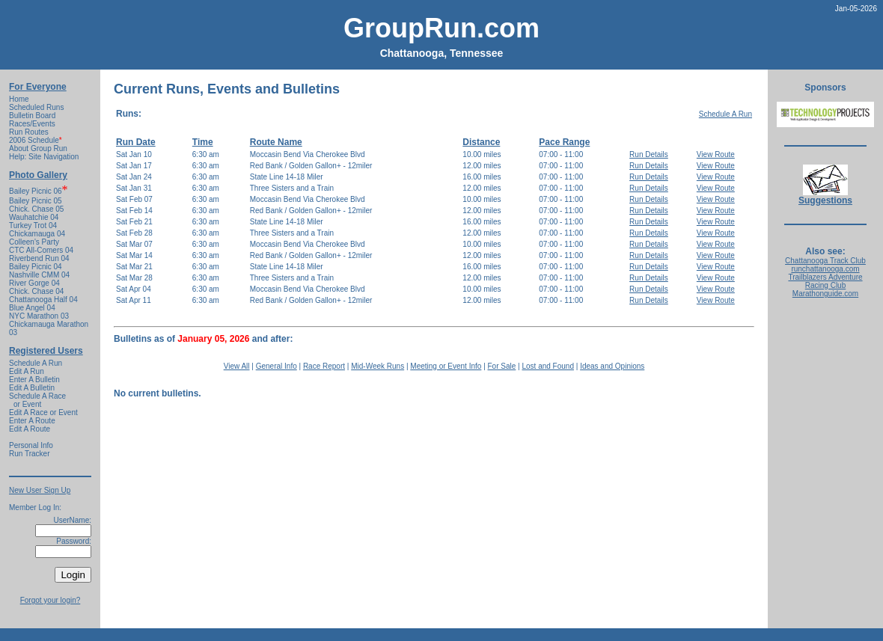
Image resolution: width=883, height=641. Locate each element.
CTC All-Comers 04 (41, 250)
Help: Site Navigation (44, 157)
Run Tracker (29, 454)
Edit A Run (26, 371)
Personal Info (31, 445)
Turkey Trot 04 (33, 225)
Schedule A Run (35, 363)
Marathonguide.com (825, 293)
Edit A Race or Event (43, 412)
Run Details (648, 154)
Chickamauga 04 (37, 234)
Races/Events (32, 124)
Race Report (324, 366)
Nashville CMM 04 (39, 275)
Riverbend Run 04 (39, 258)
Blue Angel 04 (32, 308)
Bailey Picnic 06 (35, 191)
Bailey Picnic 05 (35, 201)
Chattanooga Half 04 (43, 299)
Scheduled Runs (36, 107)
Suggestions (825, 196)
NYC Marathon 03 (39, 316)
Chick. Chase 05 (36, 209)
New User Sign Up (39, 490)
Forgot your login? (50, 600)
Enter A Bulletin (34, 379)
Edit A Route (29, 429)
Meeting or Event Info (445, 366)
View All (237, 366)
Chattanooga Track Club (825, 261)
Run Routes (29, 132)
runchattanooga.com (825, 269)
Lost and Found (548, 366)
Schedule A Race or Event (37, 400)
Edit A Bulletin (32, 388)
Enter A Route (32, 421)
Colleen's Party (34, 242)
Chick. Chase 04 (36, 291)
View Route (716, 154)
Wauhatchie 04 (33, 217)
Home (19, 99)
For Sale (502, 366)
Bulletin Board (32, 115)
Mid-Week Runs (377, 366)
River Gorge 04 (34, 283)
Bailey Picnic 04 (35, 267)
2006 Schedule (35, 140)
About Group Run (38, 148)
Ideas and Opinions (612, 366)
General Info (276, 366)
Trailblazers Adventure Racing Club (825, 281)
